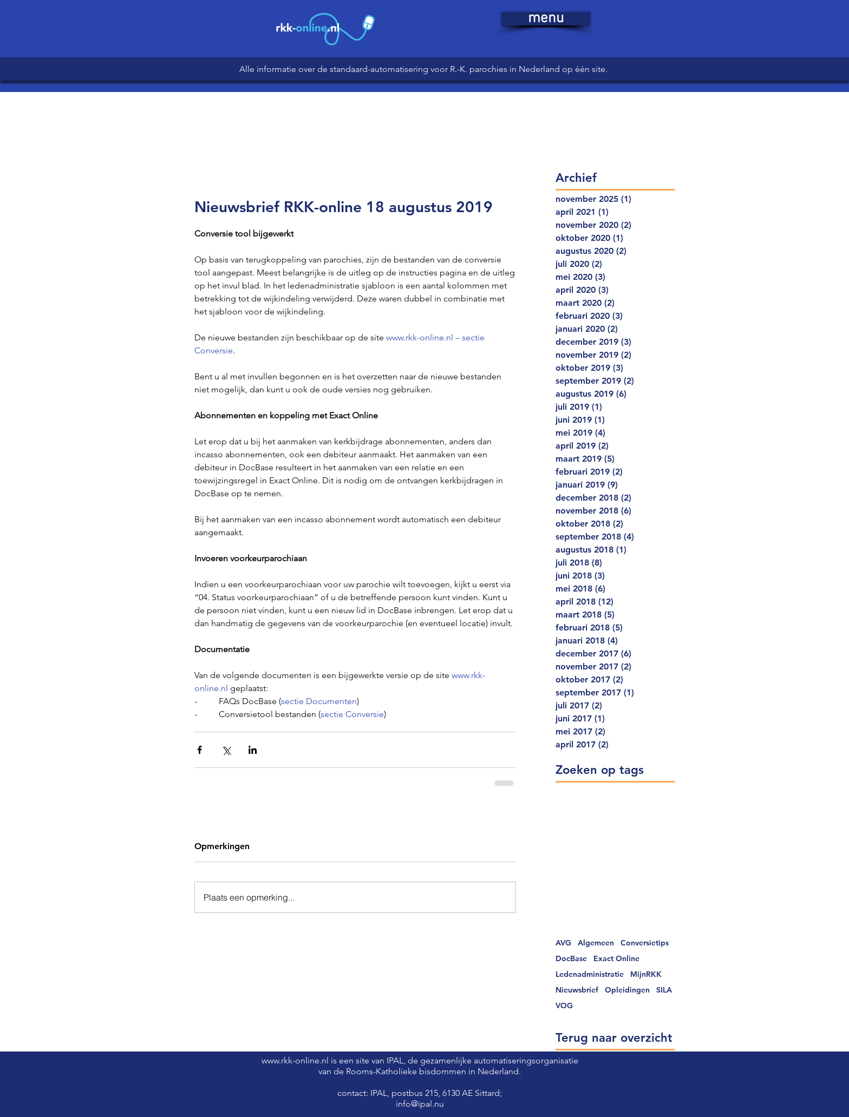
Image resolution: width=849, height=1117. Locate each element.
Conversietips (645, 943)
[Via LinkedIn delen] (252, 750)
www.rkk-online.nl (296, 1060)
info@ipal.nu (420, 1104)
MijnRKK (646, 974)
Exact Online (616, 958)
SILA (664, 990)
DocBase (571, 958)
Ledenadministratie (590, 974)
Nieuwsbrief (577, 990)
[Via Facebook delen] (199, 750)
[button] (545, 18)
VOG (564, 1005)
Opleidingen (627, 990)
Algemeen (596, 943)
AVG (563, 943)
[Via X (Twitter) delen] (226, 750)
